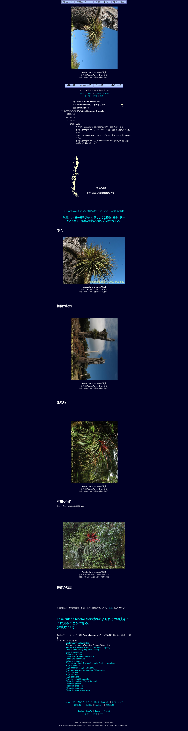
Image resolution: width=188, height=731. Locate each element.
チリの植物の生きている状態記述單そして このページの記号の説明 (94, 211)
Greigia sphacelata (74, 652)
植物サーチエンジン (101, 702)
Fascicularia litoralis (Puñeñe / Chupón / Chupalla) (88, 647)
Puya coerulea (72, 672)
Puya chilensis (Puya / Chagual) (80, 668)
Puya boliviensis (73, 665)
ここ (111, 608)
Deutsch (98, 93)
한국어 (87, 96)
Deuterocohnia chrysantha (77, 643)
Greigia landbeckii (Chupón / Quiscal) (82, 650)
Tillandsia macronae (74, 688)
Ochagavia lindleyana (75, 659)
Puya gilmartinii (72, 677)
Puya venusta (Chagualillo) (77, 679)
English (81, 93)
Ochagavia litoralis (74, 661)
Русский (106, 93)
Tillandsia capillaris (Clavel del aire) (81, 681)
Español (89, 93)
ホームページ (70, 702)
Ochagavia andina (74, 654)
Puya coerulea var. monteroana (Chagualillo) (85, 670)
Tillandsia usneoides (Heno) (78, 690)
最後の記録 (110, 705)
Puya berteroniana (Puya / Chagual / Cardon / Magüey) (90, 663)
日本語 (94, 96)
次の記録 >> (99, 705)
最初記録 (77, 705)
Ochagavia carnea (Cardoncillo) (80, 656)
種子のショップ (117, 702)
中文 (101, 96)
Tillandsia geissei (73, 684)
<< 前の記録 (87, 705)
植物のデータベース (84, 702)
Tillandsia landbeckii (74, 686)
